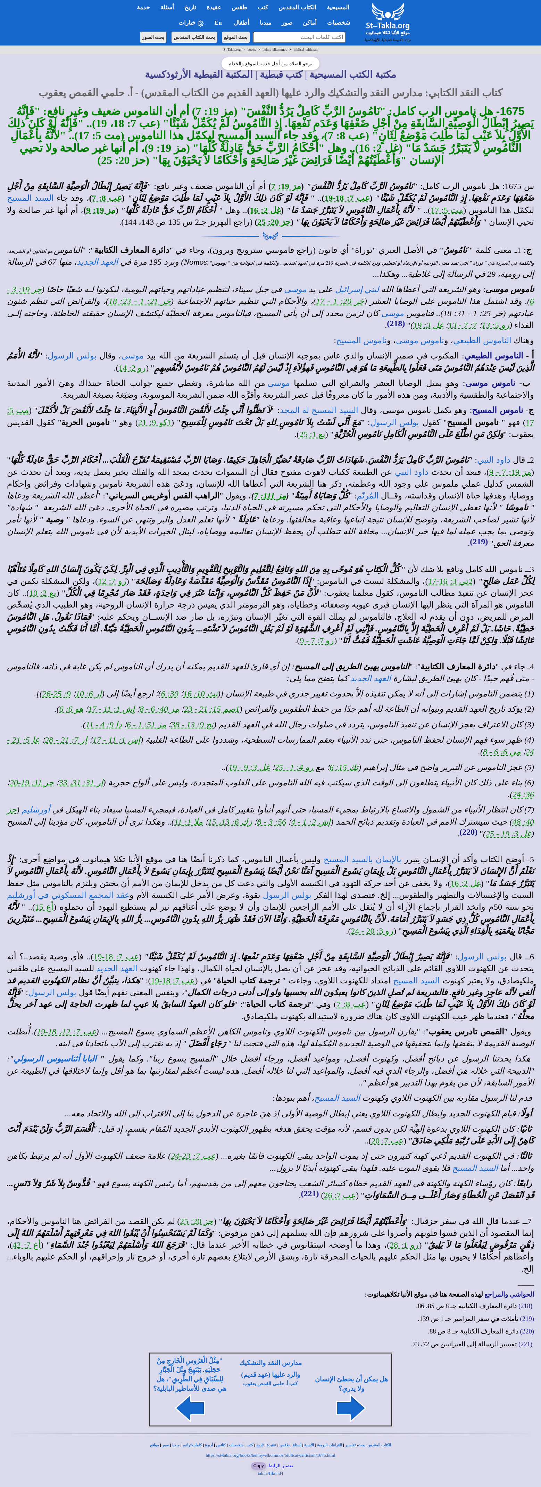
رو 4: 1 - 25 (294, 767)
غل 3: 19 (428, 325)
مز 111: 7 (270, 495)
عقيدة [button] (214, 7)
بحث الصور (153, 37)
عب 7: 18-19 (346, 198)
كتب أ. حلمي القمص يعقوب (270, 1383)
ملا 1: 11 (188, 821)
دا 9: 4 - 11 (104, 724)
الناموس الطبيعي (482, 340)
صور (165, 1445)
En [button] (219, 22)
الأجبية (309, 1445)
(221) (310, 1193)
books (252, 49)
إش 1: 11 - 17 (111, 708)
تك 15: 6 (344, 767)
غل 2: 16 (265, 210)
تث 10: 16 (200, 693)
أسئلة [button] (167, 7)
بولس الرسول (72, 355)
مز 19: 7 (286, 186)
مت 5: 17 (447, 210)
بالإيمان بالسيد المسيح (362, 859)
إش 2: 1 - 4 (311, 821)
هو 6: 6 (71, 708)
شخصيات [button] (341, 22)
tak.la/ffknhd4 (270, 1473)
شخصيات (236, 1445)
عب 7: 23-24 (193, 1155)
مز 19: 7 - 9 (510, 472)
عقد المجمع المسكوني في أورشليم (68, 895)
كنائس (221, 1445)
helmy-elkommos (275, 49)
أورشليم (36, 809)
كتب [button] (263, 7)
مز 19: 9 (101, 210)
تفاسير (350, 1445)
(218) (396, 323)
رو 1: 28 (404, 1244)
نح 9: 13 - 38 (192, 724)
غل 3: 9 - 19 (249, 767)
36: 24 (523, 794)
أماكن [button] (310, 22)
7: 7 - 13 (462, 325)
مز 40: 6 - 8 (159, 708)
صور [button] (287, 22)
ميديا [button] (265, 22)
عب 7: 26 (340, 1195)
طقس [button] (239, 7)
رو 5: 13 (495, 325)
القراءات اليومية (329, 1445)
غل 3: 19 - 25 (508, 833)
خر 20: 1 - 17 (340, 301)
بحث (361, 1445)
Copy (258, 1465)
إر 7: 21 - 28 (66, 739)
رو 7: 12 (112, 581)
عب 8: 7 (107, 198)
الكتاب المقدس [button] (297, 7)
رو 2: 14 (132, 367)
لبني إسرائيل (357, 289)
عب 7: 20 (387, 1140)
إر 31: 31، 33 (81, 782)
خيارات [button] (191, 23)
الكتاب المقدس (379, 1445)
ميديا (176, 1445)
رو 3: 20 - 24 (372, 930)
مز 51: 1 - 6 (146, 724)
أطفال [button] (241, 22)
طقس (285, 1445)
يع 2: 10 (43, 592)
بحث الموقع (236, 37)
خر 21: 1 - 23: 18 (140, 301)
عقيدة (271, 1445)
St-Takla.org (232, 49)
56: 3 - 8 (271, 821)
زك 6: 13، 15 (230, 821)
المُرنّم (368, 495)
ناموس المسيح (361, 340)
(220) (468, 831)
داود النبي (493, 459)
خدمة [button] (143, 7)
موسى (295, 289)
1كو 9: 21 (154, 422)
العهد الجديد (97, 261)
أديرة (209, 1445)
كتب (250, 1445)
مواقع (154, 1445)
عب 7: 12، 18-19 (66, 1031)
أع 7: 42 (27, 1244)
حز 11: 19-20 (32, 782)
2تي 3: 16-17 (450, 581)
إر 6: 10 (89, 693)
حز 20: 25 (274, 221)
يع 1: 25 (312, 434)
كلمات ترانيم (192, 1445)
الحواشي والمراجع (509, 1294)
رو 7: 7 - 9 (317, 640)
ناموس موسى (420, 340)
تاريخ (260, 1445)
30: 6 (169, 693)
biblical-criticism (305, 49)
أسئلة (297, 1445)
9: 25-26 (56, 693)
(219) (479, 541)
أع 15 (44, 906)
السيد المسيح (30, 198)
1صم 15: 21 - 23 (212, 708)
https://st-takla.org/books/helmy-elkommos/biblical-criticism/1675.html (270, 1455)
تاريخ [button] (190, 7)
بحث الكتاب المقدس (194, 37)
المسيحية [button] (338, 7)
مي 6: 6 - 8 (502, 751)
